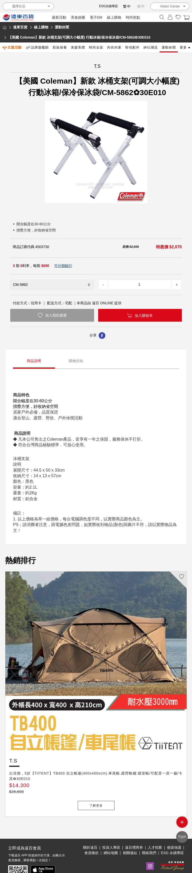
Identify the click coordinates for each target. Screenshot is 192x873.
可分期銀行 (63, 266)
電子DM (96, 17)
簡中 (141, 6)
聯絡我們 (149, 836)
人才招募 (155, 831)
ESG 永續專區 (172, 836)
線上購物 (114, 17)
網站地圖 (111, 836)
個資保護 (174, 831)
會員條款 (91, 836)
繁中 (127, 6)
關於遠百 (90, 831)
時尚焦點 (133, 17)
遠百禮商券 (134, 831)
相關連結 (130, 836)
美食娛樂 (78, 17)
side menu (182, 824)
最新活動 (59, 17)
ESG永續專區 (108, 6)
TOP (182, 838)
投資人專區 (111, 831)
